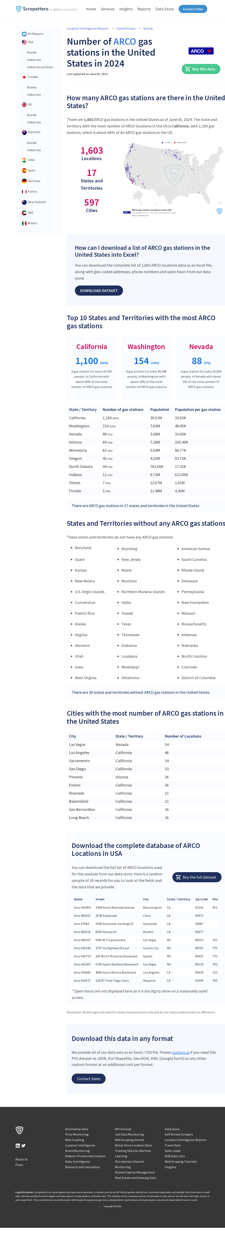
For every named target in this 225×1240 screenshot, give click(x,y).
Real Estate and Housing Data (135, 1178)
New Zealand (34, 202)
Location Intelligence (80, 1145)
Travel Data (173, 1145)
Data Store (165, 8)
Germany (31, 181)
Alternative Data (76, 1129)
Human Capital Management (135, 1172)
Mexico (29, 223)
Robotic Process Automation (85, 1156)
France (29, 191)
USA (27, 42)
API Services (123, 1129)
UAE (27, 212)
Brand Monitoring (77, 1151)
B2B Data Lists (175, 1156)
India (28, 160)
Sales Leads (172, 1151)
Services (108, 8)
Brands (32, 52)
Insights (126, 8)
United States (125, 28)
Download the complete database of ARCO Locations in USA (136, 849)
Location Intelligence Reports (88, 28)
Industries (34, 60)
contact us (181, 1052)
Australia (31, 132)
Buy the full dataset (195, 877)
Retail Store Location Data (133, 1145)
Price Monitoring (77, 1134)
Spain (28, 170)
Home (91, 8)
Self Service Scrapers (179, 1134)
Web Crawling (74, 1140)
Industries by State (40, 67)
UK (27, 104)
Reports (144, 8)
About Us (21, 1159)
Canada (30, 77)
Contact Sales (193, 9)
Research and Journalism (82, 1167)
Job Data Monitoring (129, 1134)
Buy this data (200, 69)
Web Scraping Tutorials (181, 1161)
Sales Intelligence (77, 1161)
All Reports (33, 34)
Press (19, 1165)
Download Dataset (99, 290)
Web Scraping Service (129, 1140)
